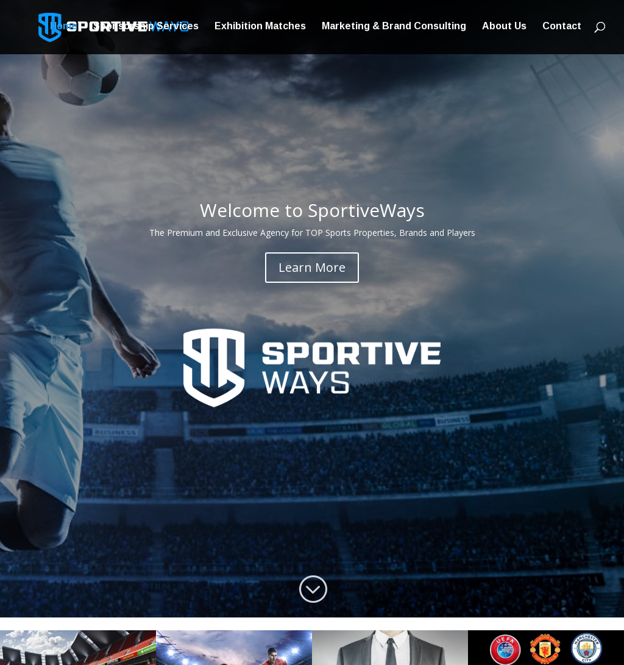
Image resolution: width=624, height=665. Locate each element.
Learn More (312, 267)
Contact (561, 28)
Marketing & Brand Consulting (394, 28)
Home (63, 28)
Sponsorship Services (146, 28)
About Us (504, 28)
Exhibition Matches (260, 28)
